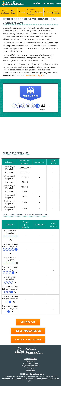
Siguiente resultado (28, 339)
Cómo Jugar (13, 12)
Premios (22, 12)
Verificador (48, 12)
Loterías (36, 3)
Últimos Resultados (5, 12)
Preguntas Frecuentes (56, 12)
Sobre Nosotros (30, 358)
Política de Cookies (30, 363)
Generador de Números (30, 12)
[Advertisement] (30, 134)
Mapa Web (30, 370)
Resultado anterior (28, 330)
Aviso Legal (30, 361)
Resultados (47, 3)
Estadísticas (39, 12)
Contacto (30, 368)
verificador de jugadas (35, 75)
